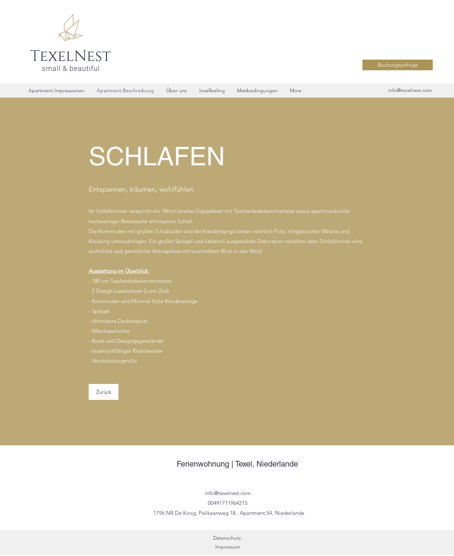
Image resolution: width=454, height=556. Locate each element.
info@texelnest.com (410, 90)
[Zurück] (103, 392)
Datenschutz (227, 538)
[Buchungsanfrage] (397, 65)
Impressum (227, 547)
